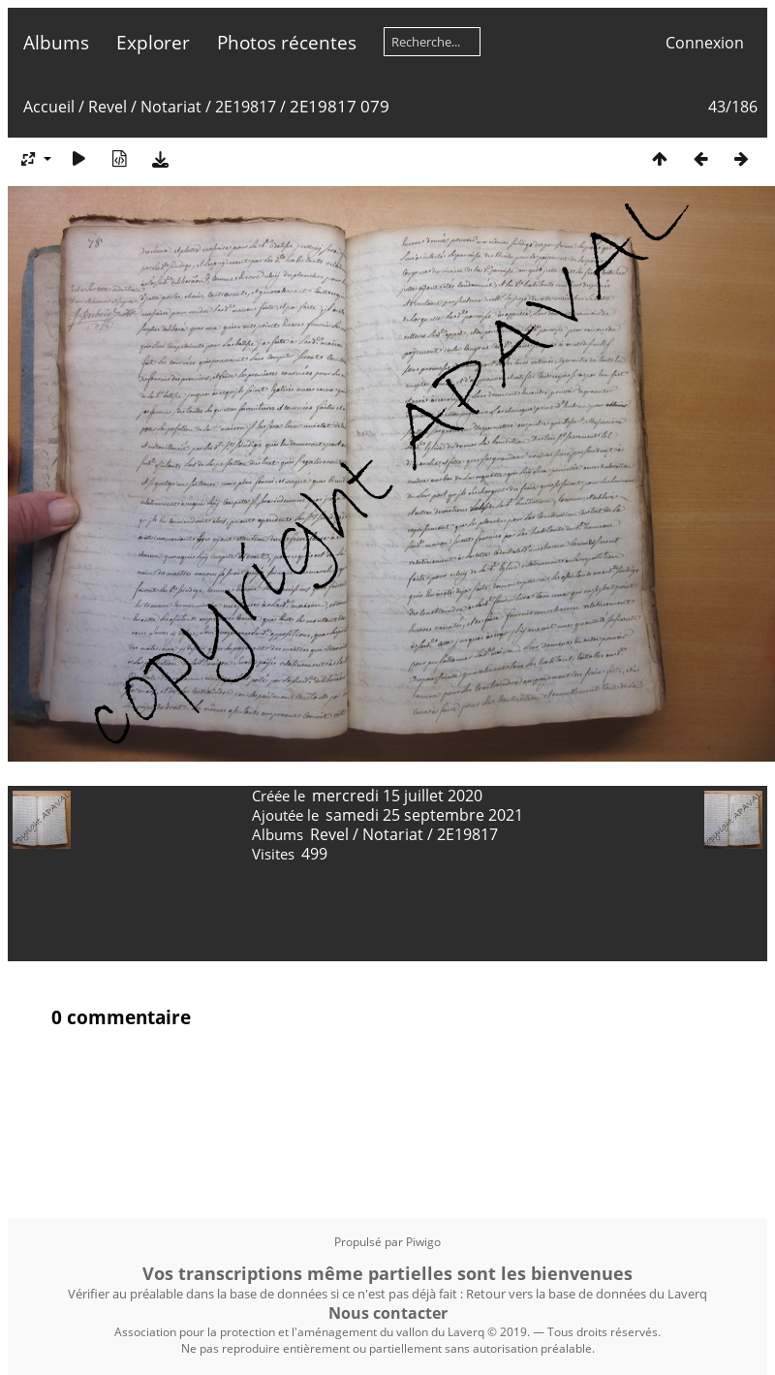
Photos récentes (286, 42)
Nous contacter (388, 1313)
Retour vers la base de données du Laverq (586, 1293)
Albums (56, 42)
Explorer (153, 42)
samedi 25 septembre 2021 (424, 815)
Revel (107, 106)
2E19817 (245, 106)
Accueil (49, 106)
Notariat (171, 106)
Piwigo (423, 1242)
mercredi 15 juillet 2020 (397, 795)
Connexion (705, 42)
